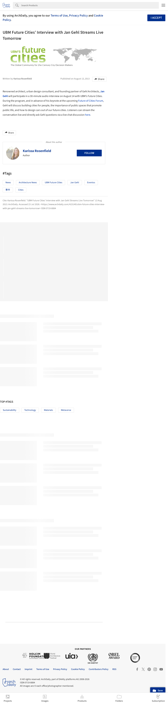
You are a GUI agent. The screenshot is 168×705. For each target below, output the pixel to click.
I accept (156, 18)
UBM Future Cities (53, 182)
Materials (48, 410)
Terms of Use (59, 15)
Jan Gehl (74, 182)
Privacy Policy (78, 15)
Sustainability (9, 410)
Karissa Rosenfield (37, 150)
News (8, 182)
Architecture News (28, 182)
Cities (20, 190)
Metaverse (66, 410)
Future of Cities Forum (90, 101)
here (87, 115)
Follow (89, 153)
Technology (30, 410)
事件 (7, 190)
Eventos (91, 182)
